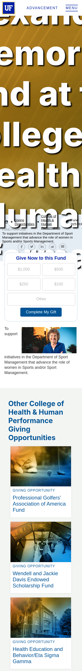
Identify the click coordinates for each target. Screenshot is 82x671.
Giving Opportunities (25, 222)
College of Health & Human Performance (50, 222)
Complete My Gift (41, 312)
